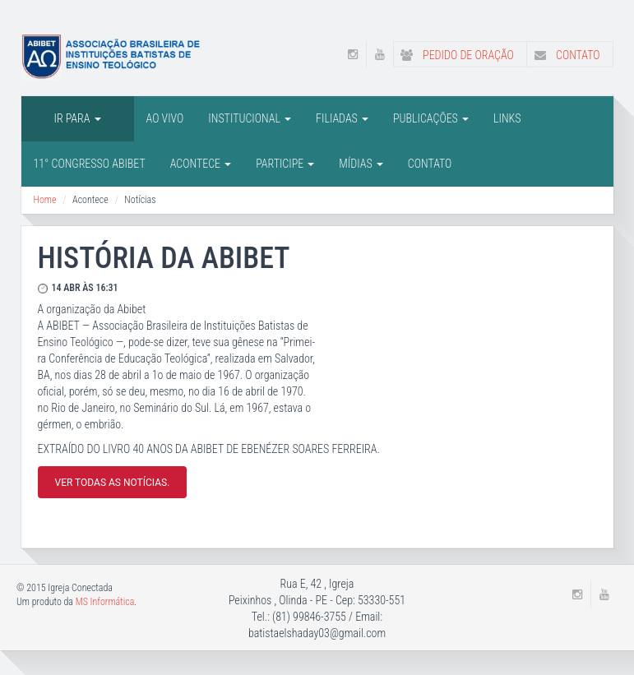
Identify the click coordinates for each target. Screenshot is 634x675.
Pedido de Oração (454, 54)
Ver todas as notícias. (112, 482)
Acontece (201, 163)
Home (45, 200)
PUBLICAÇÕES (431, 118)
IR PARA (77, 118)
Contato (563, 54)
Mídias (360, 163)
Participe (285, 163)
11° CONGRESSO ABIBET (90, 163)
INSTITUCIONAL (249, 118)
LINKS (507, 118)
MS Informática (105, 602)
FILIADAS (342, 118)
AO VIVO (165, 118)
